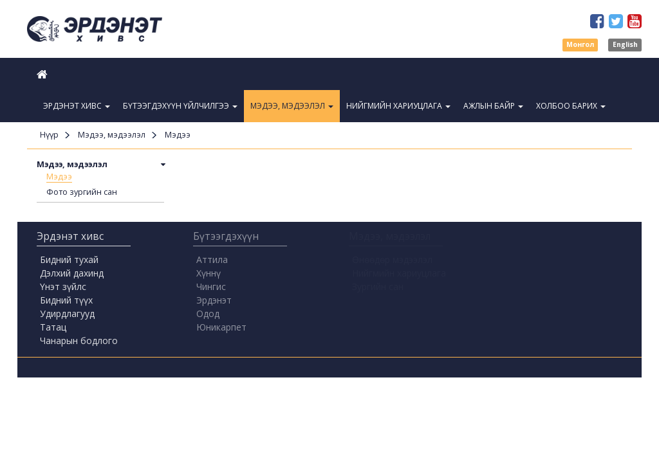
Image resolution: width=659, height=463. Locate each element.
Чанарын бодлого (79, 340)
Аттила (212, 259)
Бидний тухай (69, 259)
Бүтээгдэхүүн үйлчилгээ (180, 105)
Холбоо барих (571, 105)
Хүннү (208, 273)
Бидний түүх (66, 300)
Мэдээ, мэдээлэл (291, 105)
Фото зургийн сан (81, 191)
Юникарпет (221, 327)
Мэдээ (59, 176)
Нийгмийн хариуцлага (398, 105)
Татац (53, 327)
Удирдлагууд (67, 313)
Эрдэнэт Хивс (76, 105)
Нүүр (49, 134)
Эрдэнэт (214, 300)
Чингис (211, 286)
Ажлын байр (493, 105)
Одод (207, 313)
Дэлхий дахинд (72, 273)
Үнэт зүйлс (63, 286)
